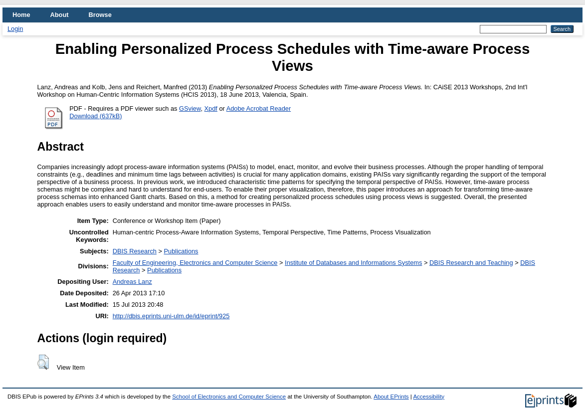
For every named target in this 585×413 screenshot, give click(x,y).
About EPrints (391, 397)
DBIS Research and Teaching (471, 262)
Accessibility (428, 397)
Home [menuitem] (21, 14)
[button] (43, 362)
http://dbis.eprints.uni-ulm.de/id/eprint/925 (171, 316)
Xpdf (210, 108)
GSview (189, 108)
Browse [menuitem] (100, 14)
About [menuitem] (59, 14)
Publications (181, 251)
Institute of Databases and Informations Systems (353, 262)
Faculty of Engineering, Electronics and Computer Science (195, 262)
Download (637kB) (95, 116)
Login (15, 28)
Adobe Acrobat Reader (258, 108)
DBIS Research (135, 251)
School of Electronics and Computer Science (229, 397)
